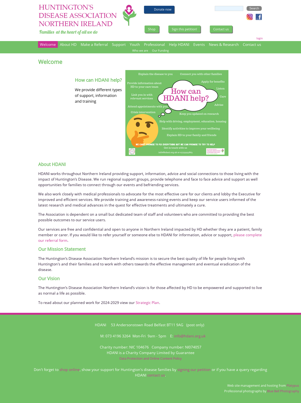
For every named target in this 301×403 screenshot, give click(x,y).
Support (119, 44)
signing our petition (194, 369)
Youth (135, 44)
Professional (154, 44)
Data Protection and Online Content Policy (150, 358)
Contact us (221, 29)
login (259, 38)
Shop (151, 29)
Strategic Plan (147, 302)
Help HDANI (179, 44)
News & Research (224, 44)
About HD (68, 44)
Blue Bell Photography (283, 391)
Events (199, 44)
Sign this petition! (184, 29)
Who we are (140, 51)
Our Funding (160, 51)
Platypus (293, 385)
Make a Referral (94, 44)
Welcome (48, 44)
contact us (156, 375)
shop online (70, 369)
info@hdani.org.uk (190, 336)
